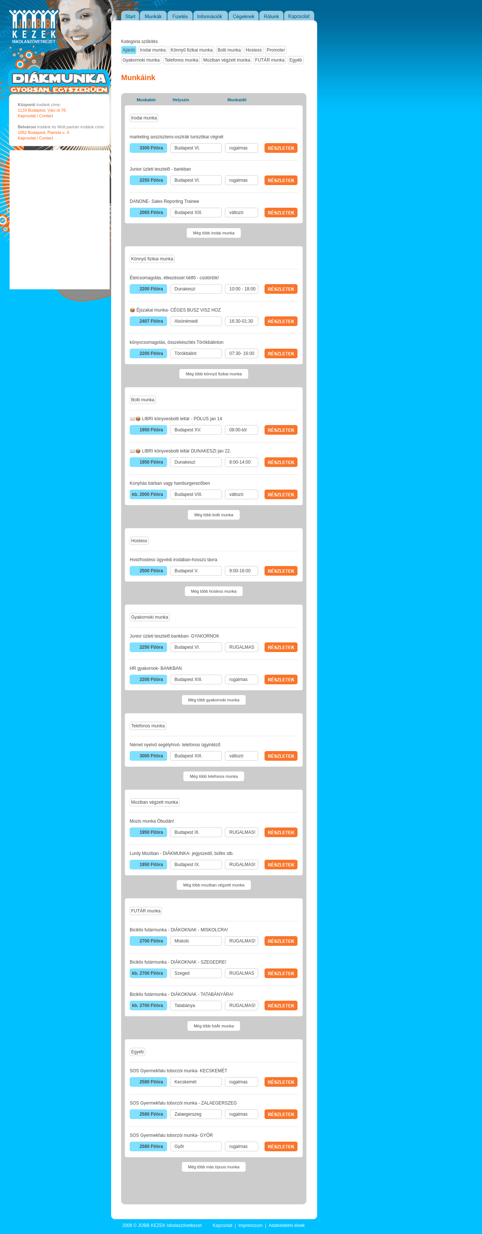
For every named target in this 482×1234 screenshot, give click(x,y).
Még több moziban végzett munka (213, 885)
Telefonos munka (181, 60)
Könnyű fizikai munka (191, 50)
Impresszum (250, 1225)
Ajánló (129, 50)
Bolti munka (229, 50)
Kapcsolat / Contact (35, 115)
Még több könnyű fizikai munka (214, 374)
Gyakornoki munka (141, 60)
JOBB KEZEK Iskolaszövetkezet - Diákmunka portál (27, 45)
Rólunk (272, 15)
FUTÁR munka (270, 60)
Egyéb (295, 60)
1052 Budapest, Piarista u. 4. (44, 132)
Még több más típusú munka (214, 1167)
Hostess (254, 50)
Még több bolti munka (213, 515)
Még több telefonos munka (214, 776)
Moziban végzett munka (226, 60)
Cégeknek (244, 15)
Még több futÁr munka (214, 1026)
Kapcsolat (300, 15)
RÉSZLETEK (281, 148)
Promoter (276, 50)
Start (130, 15)
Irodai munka (153, 50)
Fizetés (180, 15)
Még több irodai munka (214, 233)
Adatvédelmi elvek (287, 1225)
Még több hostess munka (214, 591)
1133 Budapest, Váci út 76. (42, 110)
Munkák (153, 15)
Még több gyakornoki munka (213, 700)
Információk (211, 15)
